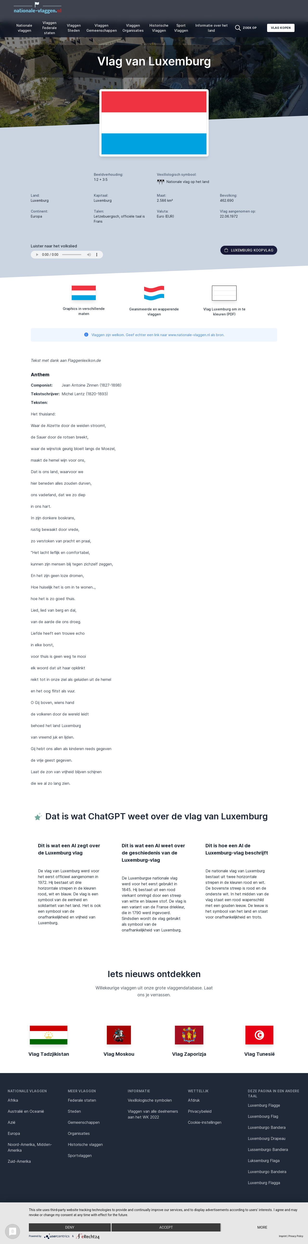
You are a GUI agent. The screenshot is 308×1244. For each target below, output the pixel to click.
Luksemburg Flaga (264, 1160)
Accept (166, 1227)
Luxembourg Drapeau (266, 1138)
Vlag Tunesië (259, 1054)
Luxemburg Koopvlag (248, 250)
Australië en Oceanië (26, 1111)
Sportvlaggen (80, 1155)
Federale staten (82, 1100)
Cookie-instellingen (204, 1122)
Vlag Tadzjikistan (48, 1054)
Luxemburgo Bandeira (267, 1171)
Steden (74, 1111)
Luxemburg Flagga (264, 1182)
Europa (14, 1133)
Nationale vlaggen (24, 27)
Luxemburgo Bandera (267, 1127)
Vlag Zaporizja (189, 1054)
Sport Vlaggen (181, 27)
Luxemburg (40, 200)
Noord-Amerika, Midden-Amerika (30, 1147)
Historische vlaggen (85, 1144)
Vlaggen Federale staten (49, 28)
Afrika (13, 1100)
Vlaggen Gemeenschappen (101, 27)
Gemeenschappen (84, 1122)
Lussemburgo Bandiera (268, 1149)
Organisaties (79, 1133)
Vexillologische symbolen (150, 1100)
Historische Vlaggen (158, 27)
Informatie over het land (211, 27)
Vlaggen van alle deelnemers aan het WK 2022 (153, 1114)
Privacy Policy (295, 1236)
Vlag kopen (281, 28)
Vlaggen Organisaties (133, 27)
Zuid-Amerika (19, 1161)
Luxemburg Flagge (264, 1105)
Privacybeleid (200, 1111)
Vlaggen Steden (74, 27)
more (262, 1227)
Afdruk (194, 1100)
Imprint (283, 1236)
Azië (11, 1122)
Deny (69, 1227)
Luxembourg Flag (263, 1116)
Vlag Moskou (118, 1054)
